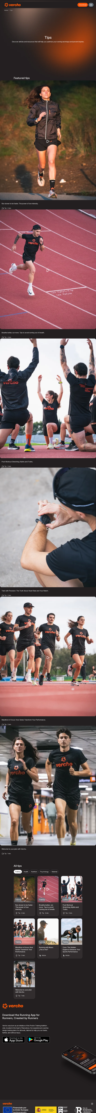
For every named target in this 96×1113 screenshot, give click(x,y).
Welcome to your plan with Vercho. (14, 849)
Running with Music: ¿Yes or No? (46, 948)
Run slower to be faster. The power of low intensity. (20, 204)
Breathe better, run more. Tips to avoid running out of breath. (23, 333)
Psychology (44, 872)
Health (26, 872)
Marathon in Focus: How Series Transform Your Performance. (24, 720)
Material (54, 872)
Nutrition (34, 872)
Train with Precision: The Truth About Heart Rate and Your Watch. (25, 591)
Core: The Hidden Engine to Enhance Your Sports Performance (71, 949)
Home (6, 10)
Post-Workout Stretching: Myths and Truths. (17, 462)
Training (18, 872)
